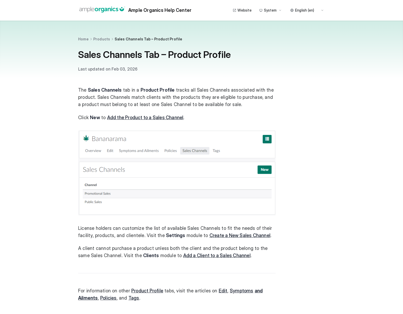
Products (101, 39)
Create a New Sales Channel (239, 235)
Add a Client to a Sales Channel (217, 255)
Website (242, 10)
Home (83, 39)
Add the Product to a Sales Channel (145, 117)
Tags (134, 298)
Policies (108, 298)
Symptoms (241, 290)
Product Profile (147, 290)
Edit (223, 290)
